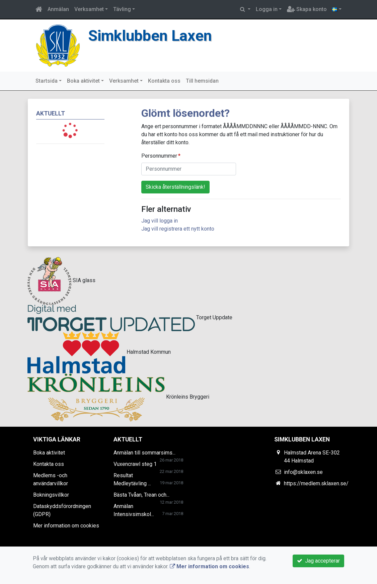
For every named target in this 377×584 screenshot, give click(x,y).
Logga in (267, 9)
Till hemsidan (202, 81)
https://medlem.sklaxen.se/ (316, 483)
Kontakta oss (164, 81)
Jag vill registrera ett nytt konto (177, 229)
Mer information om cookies (66, 525)
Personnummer (159, 156)
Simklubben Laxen (150, 36)
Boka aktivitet (83, 81)
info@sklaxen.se (303, 472)
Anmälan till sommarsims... (144, 452)
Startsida (46, 81)
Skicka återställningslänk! (175, 187)
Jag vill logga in (159, 221)
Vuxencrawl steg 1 (135, 464)
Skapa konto (307, 9)
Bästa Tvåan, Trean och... (141, 495)
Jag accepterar (318, 561)
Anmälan (58, 9)
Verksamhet (89, 9)
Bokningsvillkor (51, 495)
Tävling (122, 9)
